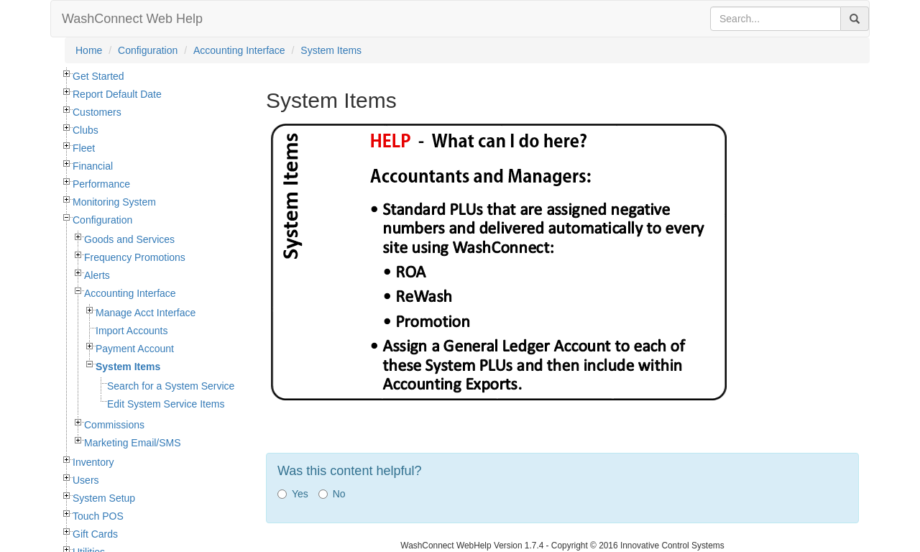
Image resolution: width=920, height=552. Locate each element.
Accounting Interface (239, 50)
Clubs (85, 130)
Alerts (97, 275)
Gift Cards (95, 534)
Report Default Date (117, 94)
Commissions (114, 425)
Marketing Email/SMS (132, 442)
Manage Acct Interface (146, 312)
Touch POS (98, 516)
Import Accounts (131, 330)
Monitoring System (114, 202)
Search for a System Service (170, 386)
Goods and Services (129, 239)
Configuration (148, 50)
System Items (331, 50)
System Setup (104, 498)
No (332, 494)
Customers (97, 112)
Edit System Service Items (165, 404)
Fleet (84, 148)
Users (86, 480)
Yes (292, 494)
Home (88, 50)
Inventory (93, 462)
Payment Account (135, 348)
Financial (93, 166)
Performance (101, 184)
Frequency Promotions (134, 257)
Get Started (98, 76)
